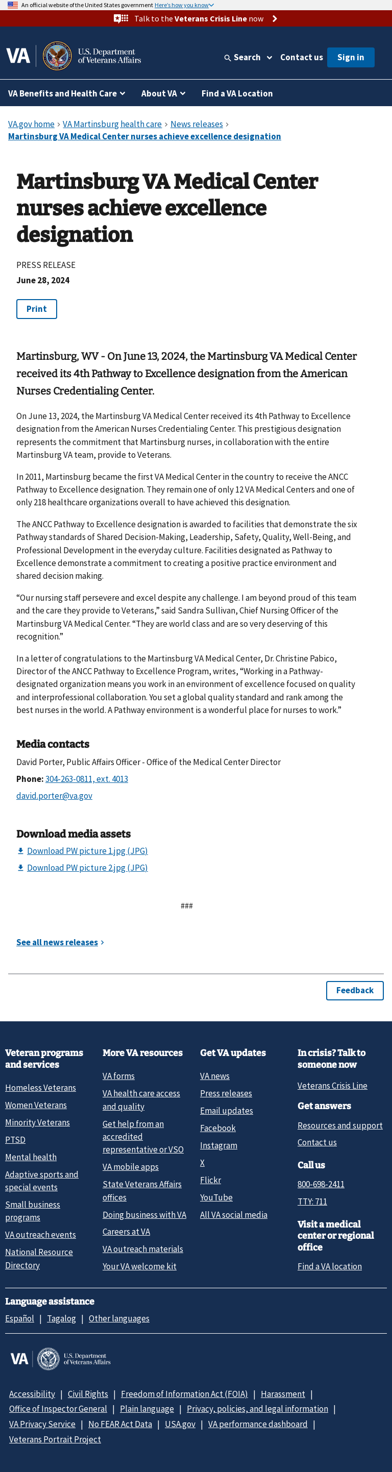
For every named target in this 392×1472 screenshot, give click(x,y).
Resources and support (340, 1125)
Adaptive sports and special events (42, 1181)
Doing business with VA (144, 1214)
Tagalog (61, 1318)
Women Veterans (36, 1105)
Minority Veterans (37, 1122)
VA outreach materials (143, 1249)
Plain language (147, 1408)
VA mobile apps (131, 1166)
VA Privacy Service (42, 1424)
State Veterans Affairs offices (142, 1191)
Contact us (301, 57)
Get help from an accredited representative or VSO (143, 1137)
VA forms (119, 1076)
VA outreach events (40, 1234)
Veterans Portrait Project (55, 1439)
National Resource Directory (39, 1258)
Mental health (31, 1157)
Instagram (218, 1145)
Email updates (226, 1110)
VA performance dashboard (258, 1424)
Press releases (226, 1093)
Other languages (119, 1318)
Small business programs (32, 1211)
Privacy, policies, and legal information (257, 1408)
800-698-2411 (321, 1184)
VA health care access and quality (141, 1100)
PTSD (15, 1139)
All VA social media (233, 1214)
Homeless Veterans (40, 1087)
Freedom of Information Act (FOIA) (184, 1394)
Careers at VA (126, 1231)
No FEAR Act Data (120, 1424)
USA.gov (180, 1424)
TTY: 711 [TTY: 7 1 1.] (312, 1201)
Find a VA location (330, 1266)
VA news (215, 1076)
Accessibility (32, 1394)
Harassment (283, 1394)
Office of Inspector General (58, 1408)
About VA (159, 93)
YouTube (216, 1197)
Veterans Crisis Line (333, 1085)
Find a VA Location (237, 93)
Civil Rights (88, 1394)
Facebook (218, 1128)
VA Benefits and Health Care (62, 93)
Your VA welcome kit (140, 1266)
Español (19, 1318)
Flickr (210, 1180)
